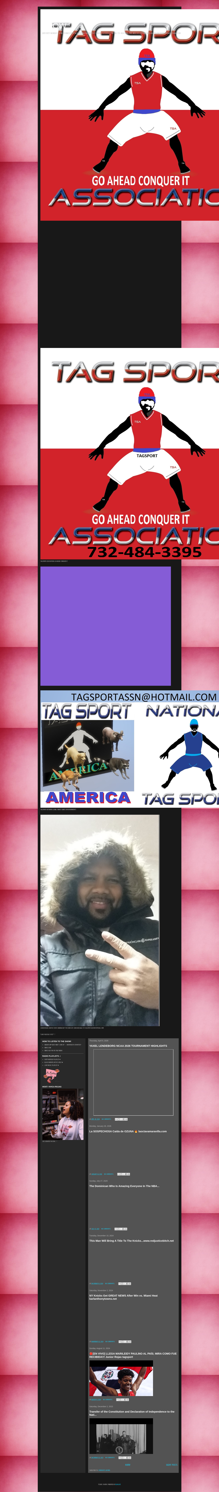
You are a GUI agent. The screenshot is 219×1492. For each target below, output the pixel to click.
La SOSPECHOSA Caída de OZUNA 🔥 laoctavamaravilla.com (128, 1131)
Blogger (118, 1484)
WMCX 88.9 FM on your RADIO (53, 1051)
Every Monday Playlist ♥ (53, 1059)
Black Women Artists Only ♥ (54, 1062)
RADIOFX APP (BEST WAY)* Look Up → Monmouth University (63, 1045)
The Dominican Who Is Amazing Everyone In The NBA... (124, 1186)
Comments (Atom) (104, 1470)
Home (127, 1465)
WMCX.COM (48, 1048)
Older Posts (171, 1465)
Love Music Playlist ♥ (52, 1065)
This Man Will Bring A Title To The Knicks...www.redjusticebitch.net (131, 1240)
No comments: (107, 1119)
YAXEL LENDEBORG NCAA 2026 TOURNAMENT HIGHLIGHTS (128, 1045)
